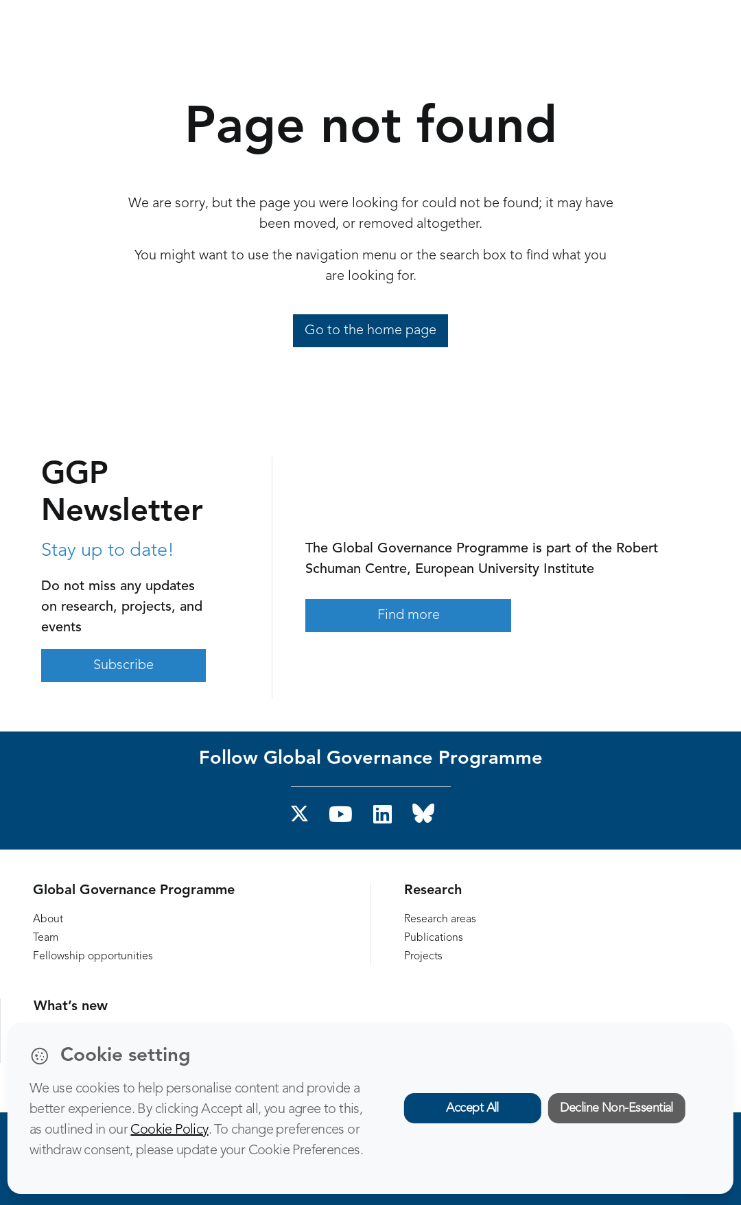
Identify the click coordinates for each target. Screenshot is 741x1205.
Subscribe (123, 665)
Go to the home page (370, 331)
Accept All (472, 1108)
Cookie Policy (169, 1130)
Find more (408, 615)
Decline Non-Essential (616, 1108)
